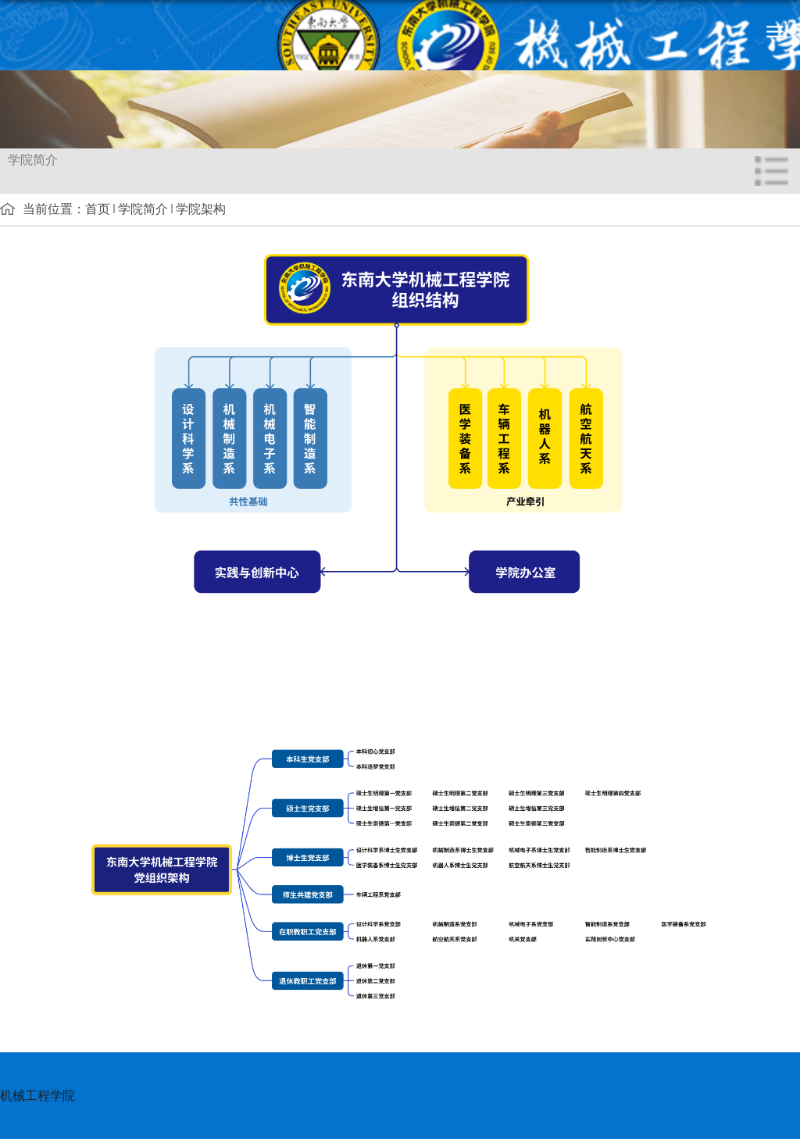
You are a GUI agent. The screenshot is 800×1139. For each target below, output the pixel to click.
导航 (774, 31)
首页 (97, 209)
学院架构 (201, 209)
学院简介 (143, 209)
